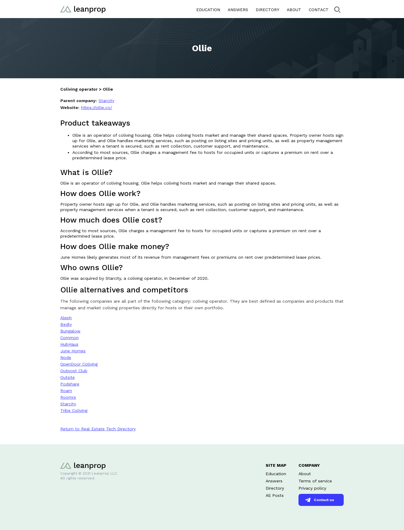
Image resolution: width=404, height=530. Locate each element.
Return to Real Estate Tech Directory (98, 428)
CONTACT (319, 9)
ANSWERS (238, 9)
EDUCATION (208, 9)
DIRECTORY (267, 9)
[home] (83, 9)
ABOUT (294, 9)
